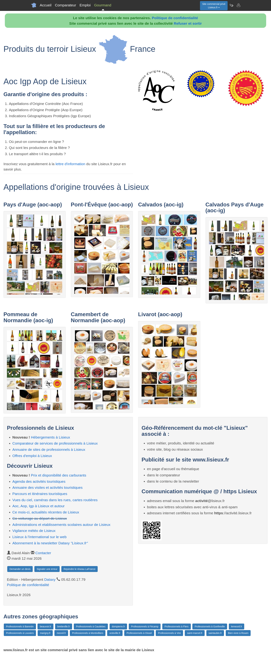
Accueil (46, 5)
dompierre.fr (118, 626)
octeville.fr (114, 633)
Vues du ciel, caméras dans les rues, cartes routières (55, 500)
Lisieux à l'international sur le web (39, 537)
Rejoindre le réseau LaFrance (79, 569)
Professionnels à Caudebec (91, 626)
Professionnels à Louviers (20, 633)
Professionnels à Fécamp (144, 626)
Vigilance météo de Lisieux (33, 531)
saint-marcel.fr (194, 633)
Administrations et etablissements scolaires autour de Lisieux (61, 525)
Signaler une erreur (47, 569)
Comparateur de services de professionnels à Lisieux (55, 443)
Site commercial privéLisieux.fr (213, 6)
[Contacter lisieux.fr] (238, 5)
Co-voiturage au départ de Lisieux (39, 518)
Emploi (85, 5)
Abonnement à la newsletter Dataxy (50, 543)
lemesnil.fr (236, 626)
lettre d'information (70, 164)
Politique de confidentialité (175, 18)
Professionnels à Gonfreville (210, 626)
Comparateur (65, 5)
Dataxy (49, 579)
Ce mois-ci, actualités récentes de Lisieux (45, 512)
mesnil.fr (61, 633)
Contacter (43, 553)
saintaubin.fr (215, 633)
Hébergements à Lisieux (50, 437)
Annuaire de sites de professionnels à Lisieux (48, 449)
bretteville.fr (63, 626)
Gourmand (102, 5)
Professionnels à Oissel (139, 633)
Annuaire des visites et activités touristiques (47, 487)
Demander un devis (20, 569)
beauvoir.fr (45, 626)
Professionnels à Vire (169, 633)
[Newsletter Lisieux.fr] (231, 5)
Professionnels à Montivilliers (87, 633)
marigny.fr (45, 633)
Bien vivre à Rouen (238, 633)
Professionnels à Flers (177, 626)
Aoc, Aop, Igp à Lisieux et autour (38, 506)
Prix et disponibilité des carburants (58, 475)
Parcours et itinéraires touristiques (39, 494)
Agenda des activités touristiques (39, 481)
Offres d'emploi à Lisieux (32, 456)
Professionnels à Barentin (20, 626)
